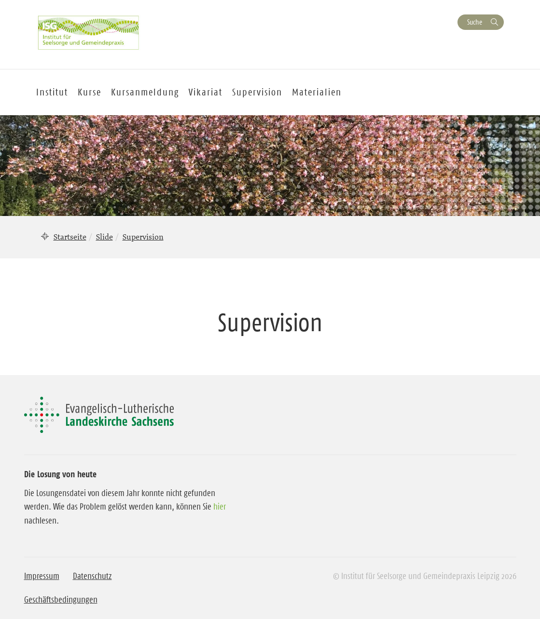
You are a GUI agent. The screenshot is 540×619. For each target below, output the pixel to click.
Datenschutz (92, 576)
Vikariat (205, 92)
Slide (104, 236)
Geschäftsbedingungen (60, 599)
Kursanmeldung (145, 92)
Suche (474, 22)
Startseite (70, 236)
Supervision (257, 92)
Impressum (41, 576)
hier (219, 506)
